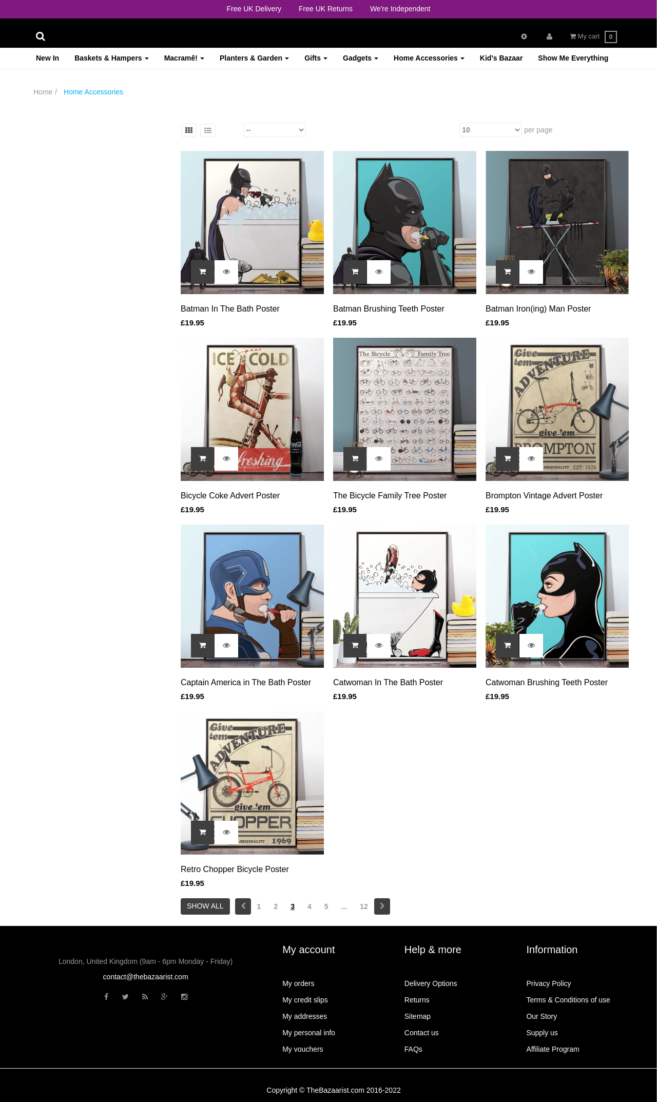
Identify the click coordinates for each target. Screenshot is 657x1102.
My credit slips (305, 1000)
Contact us (421, 1033)
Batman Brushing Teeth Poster (389, 308)
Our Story (541, 1016)
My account (308, 949)
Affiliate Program (552, 1049)
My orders (298, 983)
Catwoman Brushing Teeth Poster (547, 682)
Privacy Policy (548, 983)
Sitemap (417, 1016)
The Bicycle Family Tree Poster (390, 495)
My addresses (304, 1016)
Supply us (541, 1033)
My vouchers (302, 1049)
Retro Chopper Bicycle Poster (235, 869)
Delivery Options (430, 983)
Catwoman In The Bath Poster (388, 682)
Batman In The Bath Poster (230, 308)
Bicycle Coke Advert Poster (230, 495)
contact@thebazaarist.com (145, 977)
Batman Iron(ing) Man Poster (538, 308)
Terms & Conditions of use (568, 1000)
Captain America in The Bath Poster (246, 682)
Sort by (230, 130)
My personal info (308, 1033)
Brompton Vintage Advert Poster (544, 495)
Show (448, 130)
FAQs (413, 1049)
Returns (417, 1000)
